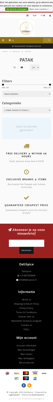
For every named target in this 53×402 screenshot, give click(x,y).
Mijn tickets (27, 354)
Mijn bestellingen (26, 349)
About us (26, 299)
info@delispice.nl (28, 279)
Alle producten (26, 362)
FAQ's (26, 329)
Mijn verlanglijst (26, 358)
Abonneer (26, 250)
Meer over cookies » (39, 9)
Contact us (26, 325)
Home (5, 51)
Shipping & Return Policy (26, 303)
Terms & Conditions (26, 312)
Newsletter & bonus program (26, 320)
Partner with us (26, 316)
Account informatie (26, 345)
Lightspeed (14, 395)
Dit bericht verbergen (17, 9)
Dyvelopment (38, 395)
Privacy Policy (26, 308)
